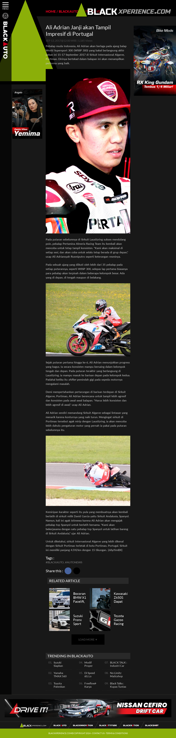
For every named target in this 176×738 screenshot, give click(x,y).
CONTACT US (98, 733)
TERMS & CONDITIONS (117, 733)
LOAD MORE (88, 639)
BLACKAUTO (68, 11)
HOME (51, 11)
